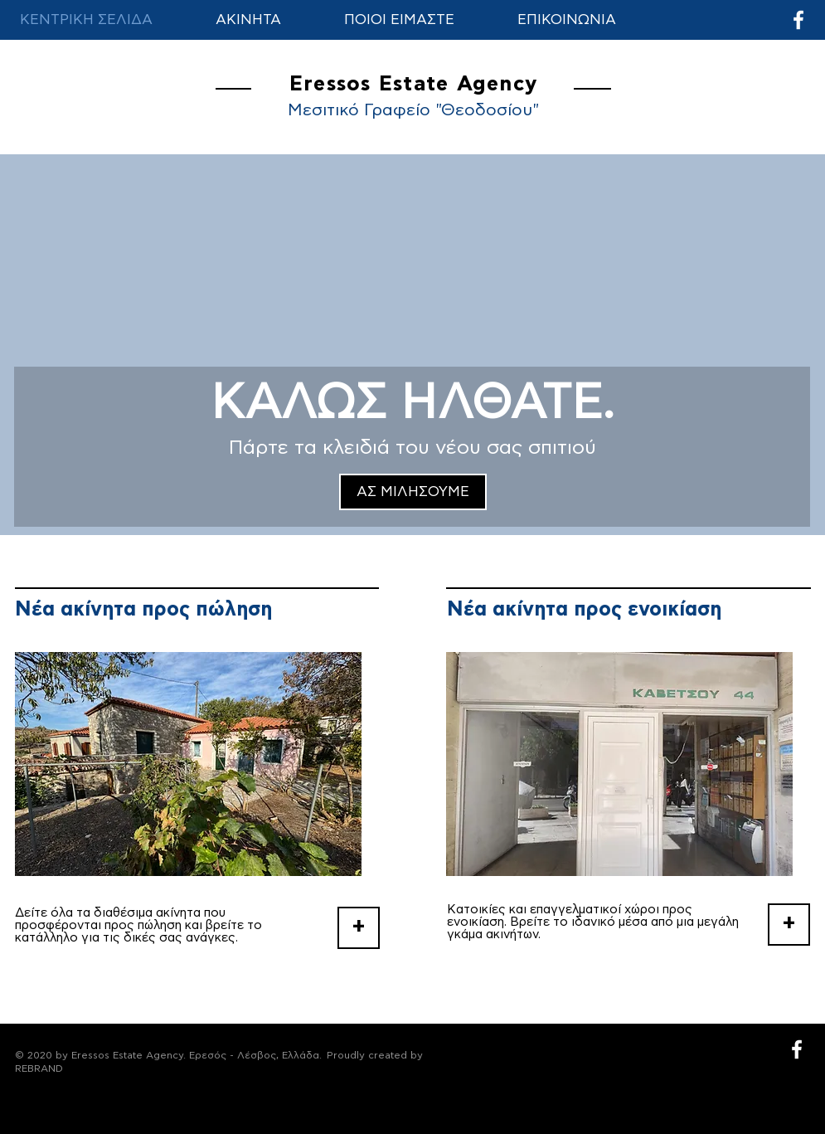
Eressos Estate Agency (413, 84)
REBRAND (39, 1068)
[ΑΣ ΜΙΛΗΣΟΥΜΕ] (413, 492)
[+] (358, 928)
